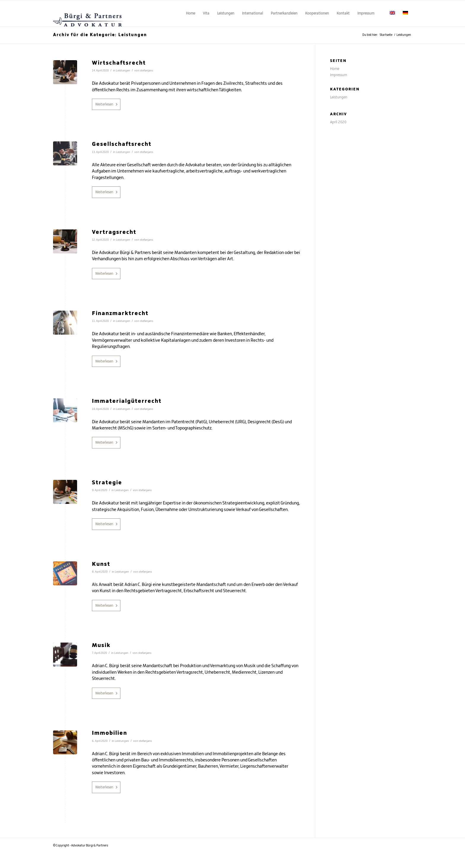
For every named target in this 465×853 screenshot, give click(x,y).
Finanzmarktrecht (120, 313)
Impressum (338, 75)
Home (334, 68)
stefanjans (146, 70)
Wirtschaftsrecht (119, 62)
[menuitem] (190, 13)
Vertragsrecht (114, 231)
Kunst (101, 563)
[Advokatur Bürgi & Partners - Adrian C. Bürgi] (88, 13)
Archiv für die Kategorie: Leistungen (100, 34)
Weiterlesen (106, 104)
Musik (101, 644)
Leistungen (123, 70)
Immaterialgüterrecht (127, 400)
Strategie (107, 482)
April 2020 (338, 122)
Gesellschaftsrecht (122, 143)
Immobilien (109, 732)
